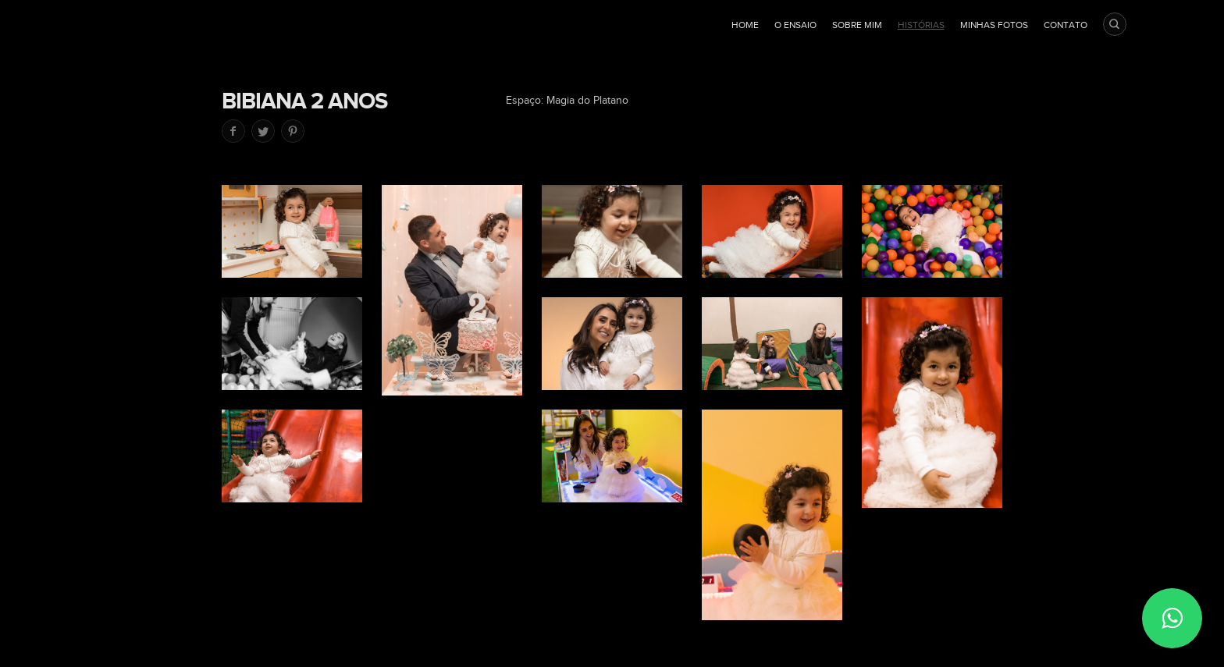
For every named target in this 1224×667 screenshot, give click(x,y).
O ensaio (795, 25)
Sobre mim (857, 25)
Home (745, 25)
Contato (1065, 25)
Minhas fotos (994, 25)
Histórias (921, 25)
